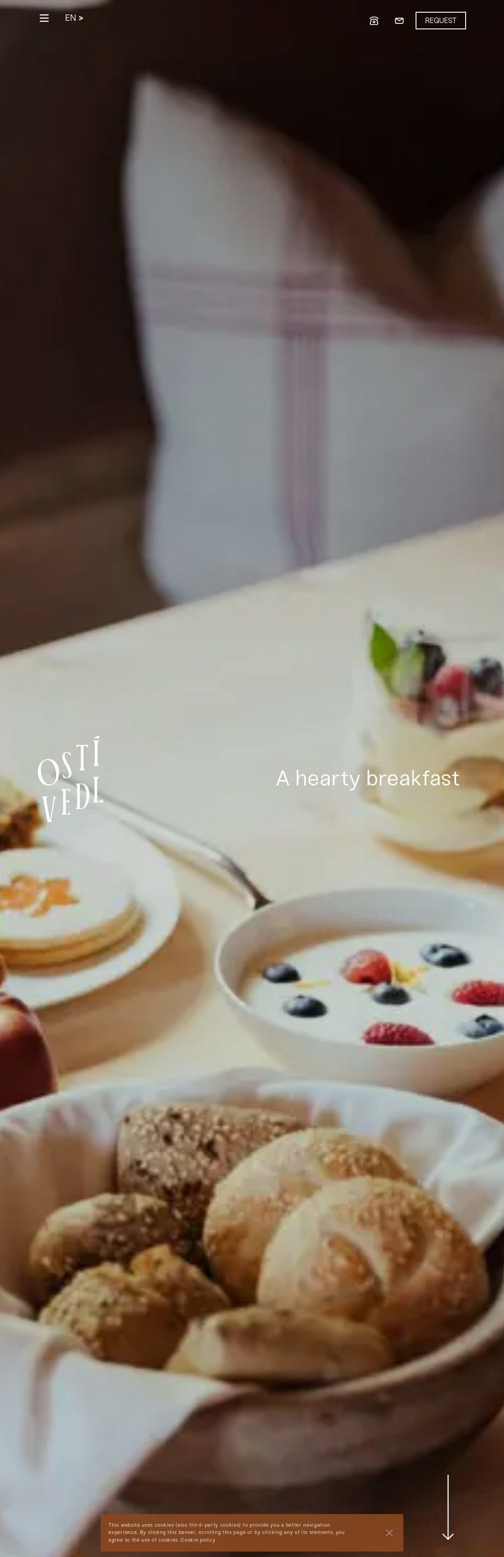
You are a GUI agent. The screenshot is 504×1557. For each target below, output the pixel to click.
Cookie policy (197, 1540)
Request (441, 20)
